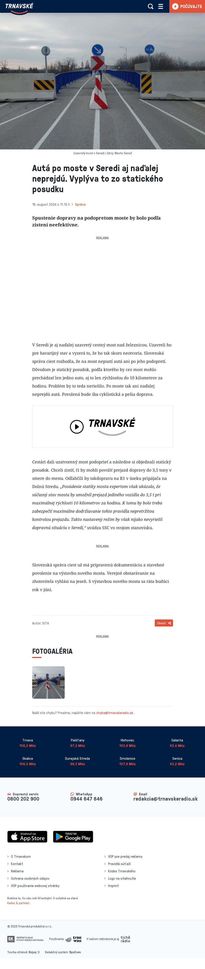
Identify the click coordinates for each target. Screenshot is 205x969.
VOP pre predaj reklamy (125, 856)
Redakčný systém (56, 952)
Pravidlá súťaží (119, 863)
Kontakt (17, 863)
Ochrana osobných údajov (30, 878)
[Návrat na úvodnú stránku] (19, 8)
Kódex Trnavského (122, 870)
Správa (80, 204)
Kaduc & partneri (18, 903)
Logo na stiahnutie (122, 878)
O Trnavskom (21, 856)
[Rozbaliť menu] (161, 6)
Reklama (17, 870)
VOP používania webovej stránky (35, 885)
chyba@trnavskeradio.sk (114, 712)
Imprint (113, 885)
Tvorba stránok (17, 952)
